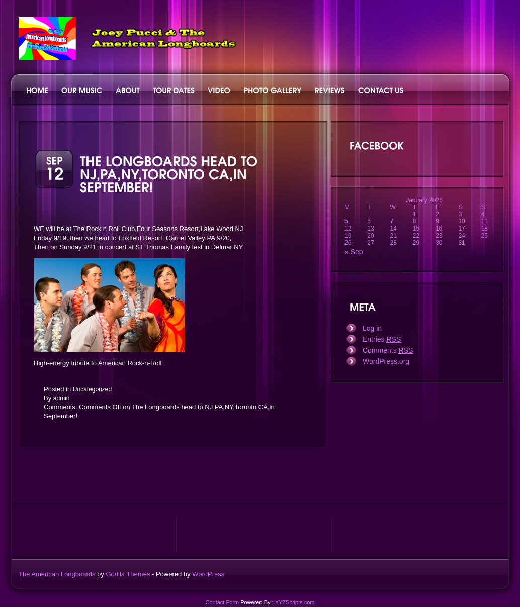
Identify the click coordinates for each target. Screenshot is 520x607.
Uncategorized (92, 389)
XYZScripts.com (295, 602)
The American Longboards (57, 574)
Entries (382, 339)
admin (61, 398)
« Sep (353, 252)
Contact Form (222, 602)
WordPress (208, 574)
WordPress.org (386, 361)
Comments (388, 350)
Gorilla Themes (128, 574)
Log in (372, 328)
